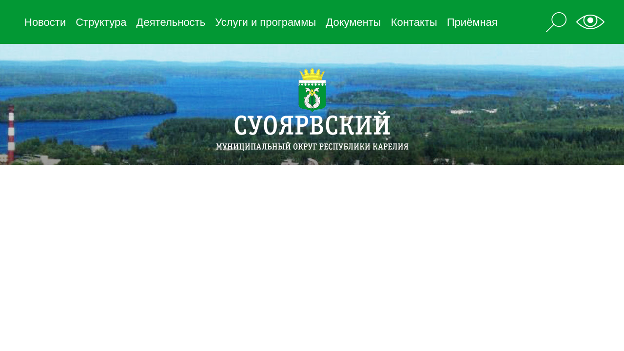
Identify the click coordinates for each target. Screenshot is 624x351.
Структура (101, 22)
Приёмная (472, 22)
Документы (353, 22)
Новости (45, 22)
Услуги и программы (265, 22)
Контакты (414, 22)
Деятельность (171, 22)
